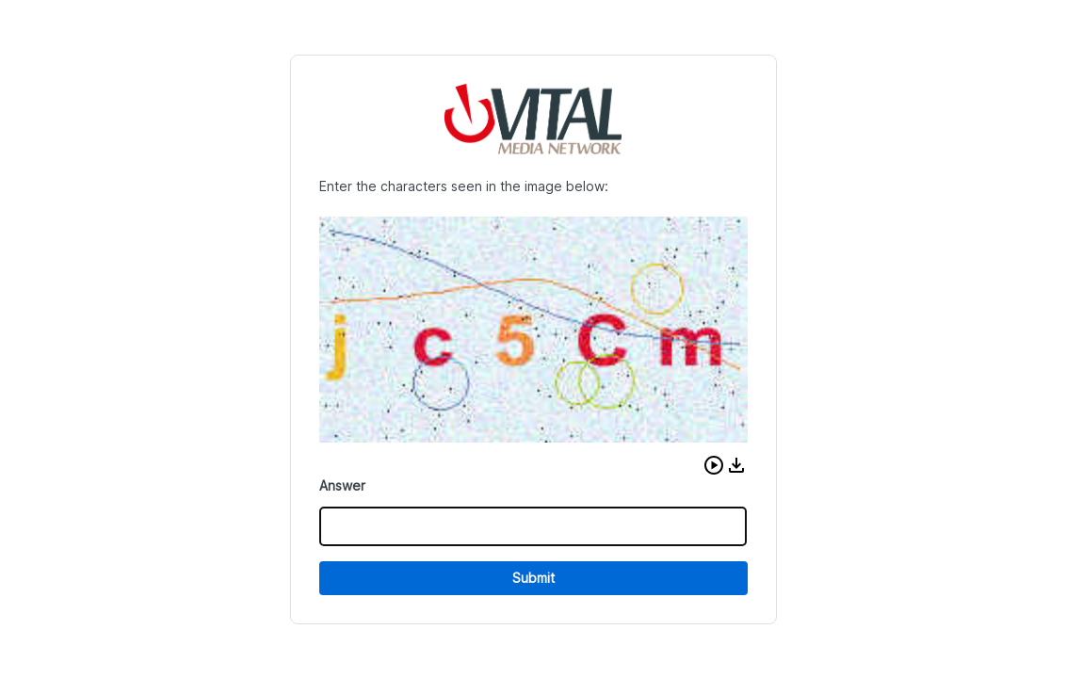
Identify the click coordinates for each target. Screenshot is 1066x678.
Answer (342, 485)
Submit (533, 578)
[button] (714, 465)
